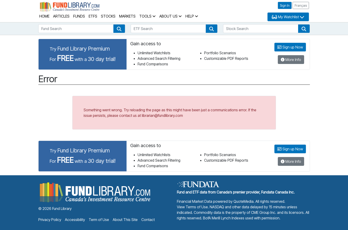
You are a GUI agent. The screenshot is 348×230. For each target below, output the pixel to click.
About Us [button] (170, 16)
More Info (291, 59)
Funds (79, 16)
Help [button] (191, 16)
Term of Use (99, 219)
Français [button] (301, 5)
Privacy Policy (49, 219)
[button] (119, 28)
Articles (61, 16)
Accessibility (75, 219)
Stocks (108, 16)
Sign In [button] (285, 5)
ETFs (93, 16)
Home (44, 16)
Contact (148, 219)
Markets (127, 16)
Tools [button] (147, 16)
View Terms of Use (192, 207)
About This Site (125, 219)
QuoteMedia (243, 201)
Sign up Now (290, 47)
